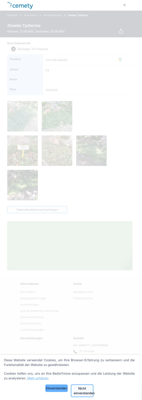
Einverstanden (56, 388)
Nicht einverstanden (83, 390)
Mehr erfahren (37, 378)
